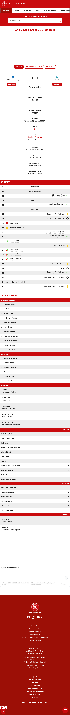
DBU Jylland (35, 685)
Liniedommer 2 (35, 171)
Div (35, 129)
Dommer (35, 155)
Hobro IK (57, 80)
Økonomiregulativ (35, 629)
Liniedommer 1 (35, 163)
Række (35, 119)
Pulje (35, 127)
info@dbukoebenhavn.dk (37, 662)
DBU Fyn (35, 683)
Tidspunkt (35, 147)
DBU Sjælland (35, 694)
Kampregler (50, 67)
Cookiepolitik (35, 634)
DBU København (35, 688)
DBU (35, 677)
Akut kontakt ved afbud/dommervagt (35, 637)
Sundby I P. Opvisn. (35, 137)
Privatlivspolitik (35, 631)
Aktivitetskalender (35, 640)
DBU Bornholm (35, 680)
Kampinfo (19, 67)
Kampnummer (35, 111)
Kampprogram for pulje (34, 67)
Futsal (35, 697)
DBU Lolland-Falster (35, 691)
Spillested (35, 135)
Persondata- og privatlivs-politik (35, 703)
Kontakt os (35, 626)
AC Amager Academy (13, 80)
